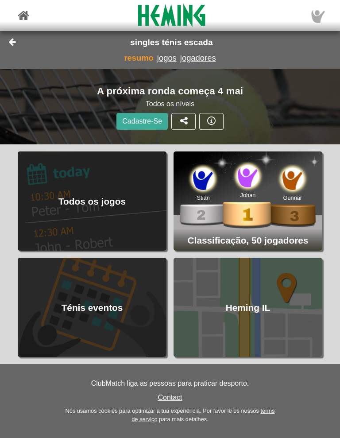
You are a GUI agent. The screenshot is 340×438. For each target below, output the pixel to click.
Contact (170, 397)
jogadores (198, 57)
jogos (167, 57)
